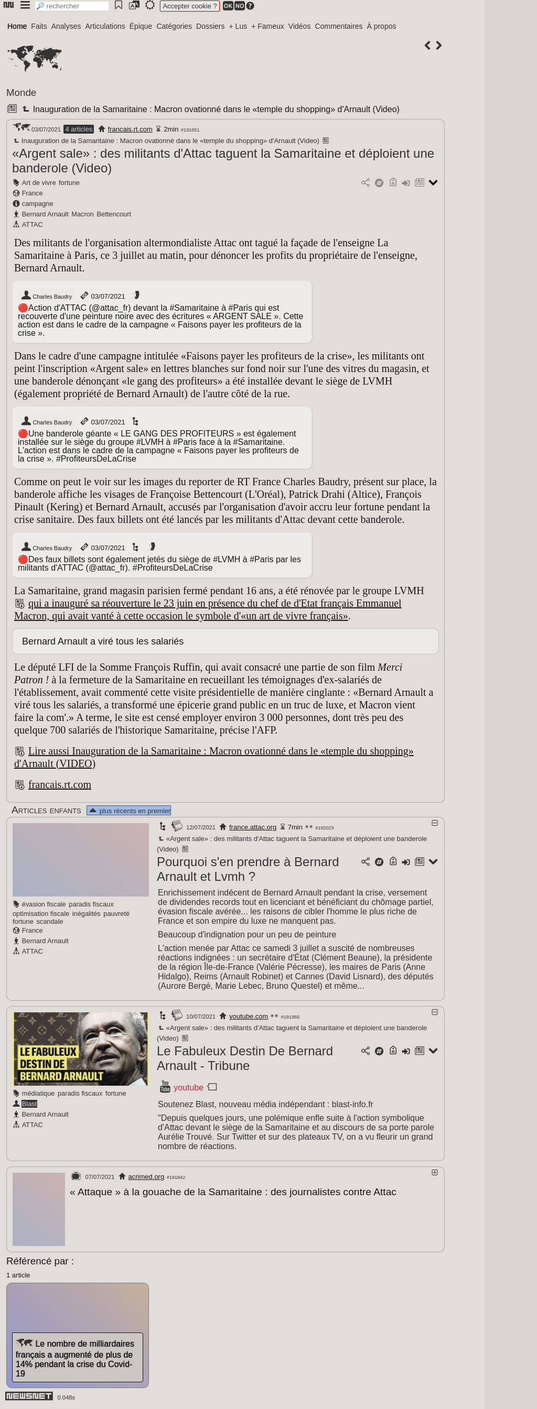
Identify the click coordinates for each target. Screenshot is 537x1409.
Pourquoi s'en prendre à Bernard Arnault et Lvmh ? (248, 869)
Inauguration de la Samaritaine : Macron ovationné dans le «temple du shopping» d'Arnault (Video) (209, 109)
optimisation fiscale (41, 914)
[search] (72, 6)
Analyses (66, 26)
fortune (69, 183)
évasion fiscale (44, 904)
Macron (82, 214)
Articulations (105, 26)
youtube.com (248, 1016)
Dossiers (210, 26)
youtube (188, 1087)
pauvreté (116, 914)
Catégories (174, 26)
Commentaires (338, 26)
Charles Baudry (46, 295)
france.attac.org (252, 827)
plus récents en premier (129, 811)
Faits (39, 26)
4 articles (78, 129)
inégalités (86, 914)
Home (17, 26)
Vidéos (299, 26)
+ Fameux (267, 26)
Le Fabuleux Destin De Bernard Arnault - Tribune (245, 1058)
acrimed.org (146, 1177)
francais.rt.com (130, 129)
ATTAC (32, 224)
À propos (381, 26)
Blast (29, 1104)
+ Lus (238, 26)
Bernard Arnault (45, 214)
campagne (37, 203)
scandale (49, 921)
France (32, 193)
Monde (21, 92)
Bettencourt (114, 214)
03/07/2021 (102, 295)
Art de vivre (39, 183)
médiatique (38, 1093)
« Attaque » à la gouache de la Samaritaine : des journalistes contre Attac (233, 1191)
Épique (141, 26)
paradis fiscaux (91, 904)
